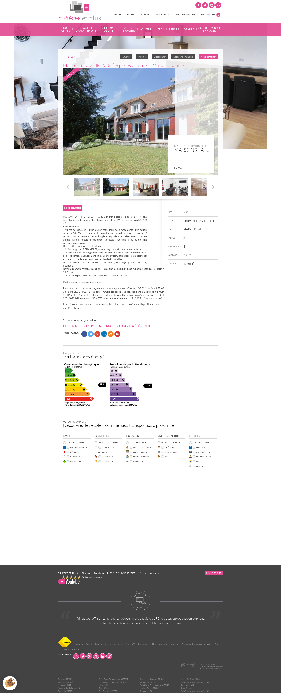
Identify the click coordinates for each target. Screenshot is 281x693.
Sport (167, 456)
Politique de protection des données (112, 644)
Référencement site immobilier (211, 669)
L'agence (131, 14)
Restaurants (171, 452)
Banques (200, 466)
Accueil (118, 14)
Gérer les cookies (140, 644)
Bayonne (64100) (187, 685)
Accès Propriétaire (70, 649)
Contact (146, 14)
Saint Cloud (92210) (148, 682)
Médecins (74, 452)
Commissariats (203, 456)
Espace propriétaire (185, 14)
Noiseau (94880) (65, 685)
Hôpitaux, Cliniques (79, 447)
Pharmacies (75, 461)
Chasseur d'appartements (85, 29)
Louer (160, 29)
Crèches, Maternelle (143, 447)
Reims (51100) (186, 688)
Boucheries (107, 456)
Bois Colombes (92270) (108, 691)
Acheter (145, 29)
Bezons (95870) (146, 691)
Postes (199, 461)
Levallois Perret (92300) (149, 688)
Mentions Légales (83, 644)
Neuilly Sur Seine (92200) (191, 679)
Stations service (204, 452)
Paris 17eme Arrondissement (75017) (114, 679)
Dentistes (75, 456)
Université (138, 461)
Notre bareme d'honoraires (165, 644)
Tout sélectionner (76, 442)
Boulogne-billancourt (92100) (152, 679)
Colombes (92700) (65, 682)
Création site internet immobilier (211, 666)
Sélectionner (160, 56)
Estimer (174, 29)
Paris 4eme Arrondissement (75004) (195, 682)
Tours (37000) (104, 688)
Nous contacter (208, 56)
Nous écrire (214, 573)
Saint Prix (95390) (65, 691)
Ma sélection (210, 15)
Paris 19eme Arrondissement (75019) (155, 685)
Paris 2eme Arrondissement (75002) (195, 691)
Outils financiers (128, 29)
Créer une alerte (108, 29)
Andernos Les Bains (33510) (69, 688)
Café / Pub (169, 447)
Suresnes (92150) (65, 679)
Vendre (189, 29)
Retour (71, 56)
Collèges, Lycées (141, 456)
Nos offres (65, 29)
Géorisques (75, 308)
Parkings (200, 447)
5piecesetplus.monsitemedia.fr (196, 644)
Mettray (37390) (105, 685)
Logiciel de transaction (208, 664)
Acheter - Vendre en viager (209, 29)
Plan (217, 644)
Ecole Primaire (140, 452)
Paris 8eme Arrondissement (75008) (113, 682)
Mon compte (163, 14)
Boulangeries (108, 461)
